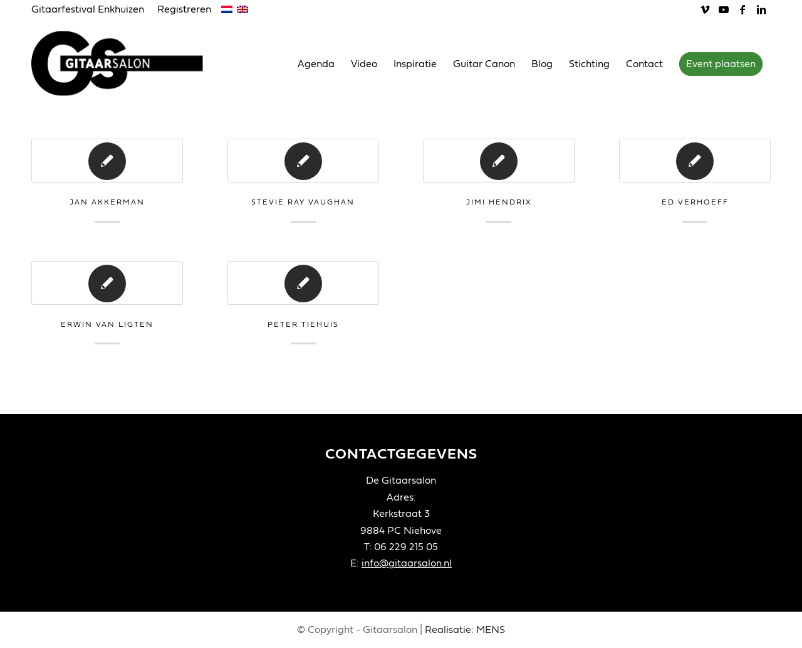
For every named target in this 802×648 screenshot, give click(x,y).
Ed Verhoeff (695, 202)
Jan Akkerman (107, 202)
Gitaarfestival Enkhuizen (87, 9)
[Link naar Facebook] (742, 9)
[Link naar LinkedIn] (761, 9)
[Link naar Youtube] (723, 9)
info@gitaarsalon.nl (407, 563)
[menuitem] (91, 10)
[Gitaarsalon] (126, 63)
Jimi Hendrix (498, 202)
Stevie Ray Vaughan (303, 202)
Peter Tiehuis (303, 324)
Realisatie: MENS (465, 630)
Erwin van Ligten (107, 324)
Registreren (184, 9)
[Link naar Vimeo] (704, 9)
